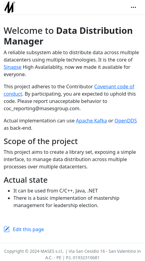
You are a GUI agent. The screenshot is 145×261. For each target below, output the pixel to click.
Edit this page (28, 229)
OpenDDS (125, 120)
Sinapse (12, 67)
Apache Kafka (91, 120)
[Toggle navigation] (133, 7)
